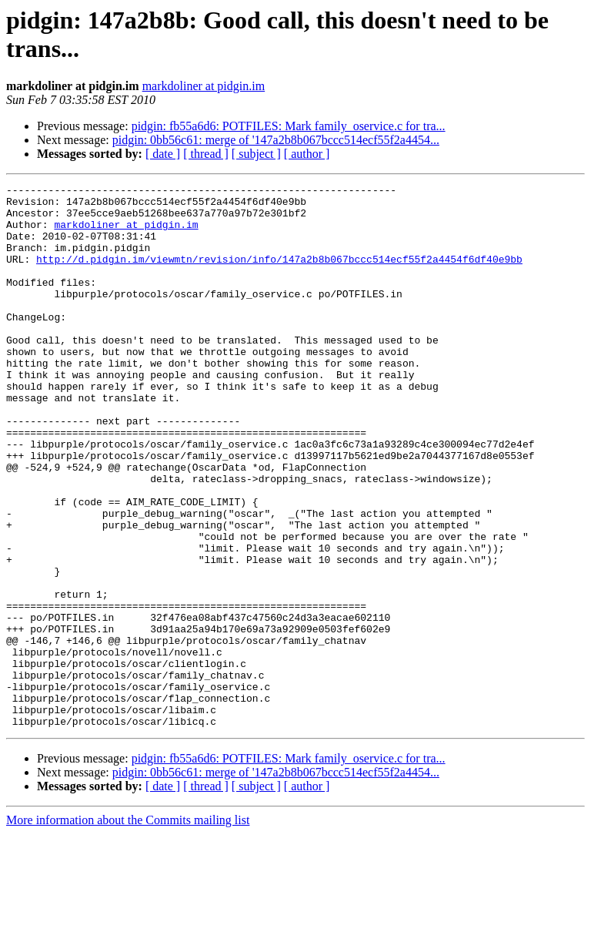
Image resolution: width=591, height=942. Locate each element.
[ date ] (162, 153)
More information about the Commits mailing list (127, 928)
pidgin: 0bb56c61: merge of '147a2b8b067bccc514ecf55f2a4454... (275, 139)
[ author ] (307, 153)
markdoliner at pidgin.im (203, 85)
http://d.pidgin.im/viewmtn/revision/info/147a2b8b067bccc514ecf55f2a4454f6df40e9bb (279, 275)
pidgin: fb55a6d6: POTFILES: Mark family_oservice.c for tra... (289, 125)
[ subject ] (256, 153)
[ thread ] (206, 153)
